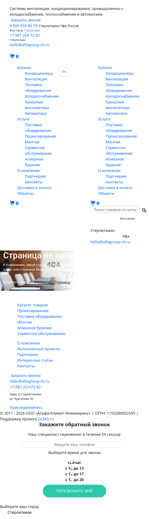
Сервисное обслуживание (41, 333)
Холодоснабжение (42, 96)
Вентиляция (36, 79)
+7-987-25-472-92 (105, 224)
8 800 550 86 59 (24, 25)
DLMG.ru (46, 418)
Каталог (24, 67)
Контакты (34, 181)
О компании (28, 170)
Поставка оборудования (39, 316)
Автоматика (36, 113)
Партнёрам (27, 354)
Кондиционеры (39, 73)
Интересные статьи (35, 360)
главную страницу (54, 282)
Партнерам (35, 176)
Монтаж (32, 141)
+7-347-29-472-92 (105, 236)
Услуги (23, 119)
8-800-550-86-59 (104, 218)
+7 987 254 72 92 (25, 35)
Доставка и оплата (34, 187)
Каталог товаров (32, 304)
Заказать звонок (25, 19)
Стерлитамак (32, 30)
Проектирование (40, 136)
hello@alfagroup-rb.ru (30, 44)
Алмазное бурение (34, 327)
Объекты (25, 193)
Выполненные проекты (38, 348)
